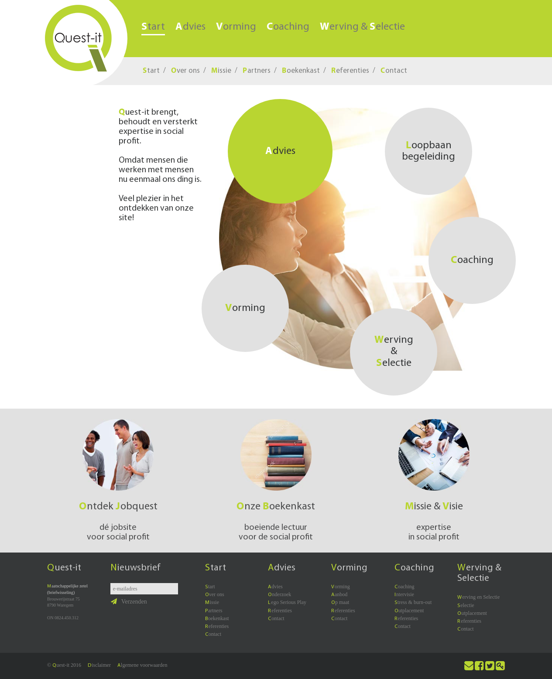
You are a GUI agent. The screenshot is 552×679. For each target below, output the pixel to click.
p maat (340, 602)
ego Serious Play (287, 602)
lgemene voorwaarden (142, 665)
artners (257, 71)
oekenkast (301, 71)
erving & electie (362, 27)
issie (221, 71)
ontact (394, 71)
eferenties (350, 71)
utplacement (409, 610)
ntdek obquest (118, 507)
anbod (339, 594)
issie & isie (434, 507)
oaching (288, 27)
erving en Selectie (478, 597)
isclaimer (99, 665)
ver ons (185, 71)
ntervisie (404, 594)
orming (236, 27)
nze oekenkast (276, 507)
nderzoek (279, 594)
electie (465, 605)
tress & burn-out (413, 602)
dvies (190, 27)
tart (153, 27)
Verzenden (129, 601)
